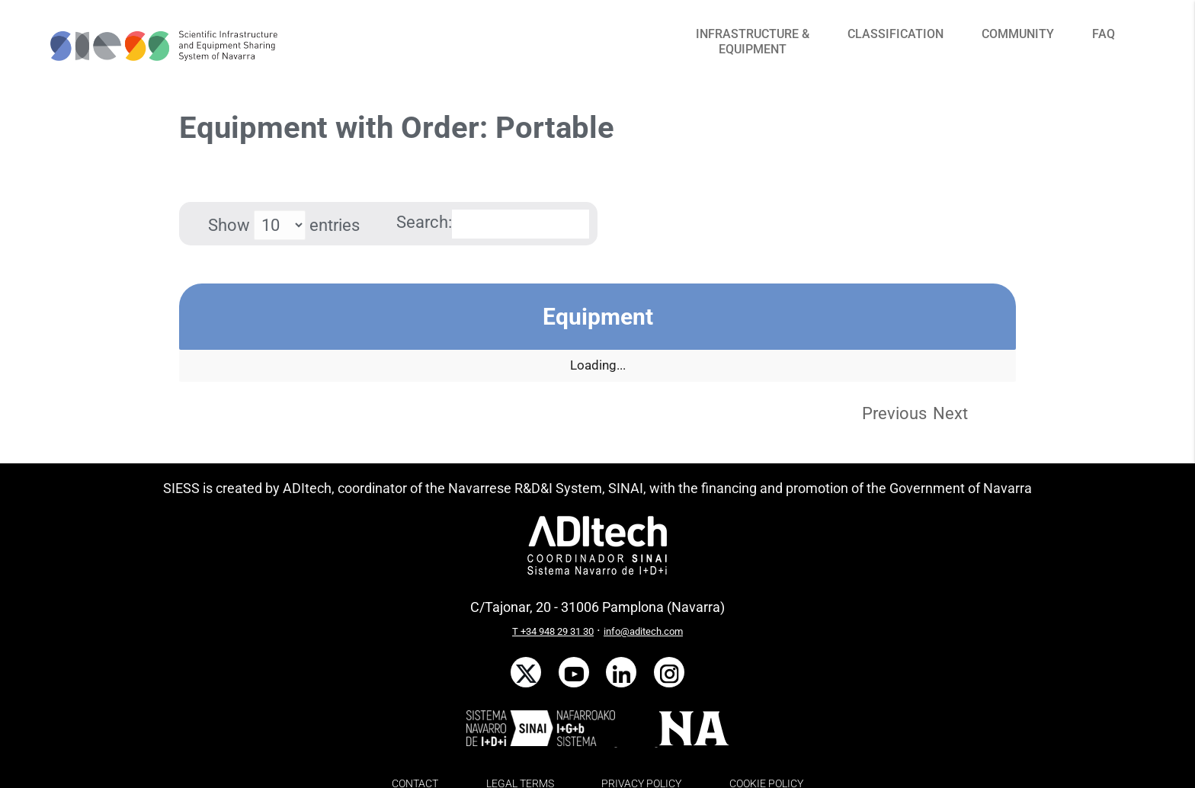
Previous (894, 413)
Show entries (284, 225)
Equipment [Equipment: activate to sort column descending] (598, 316)
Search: (492, 222)
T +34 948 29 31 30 (553, 631)
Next (950, 413)
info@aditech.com (643, 631)
